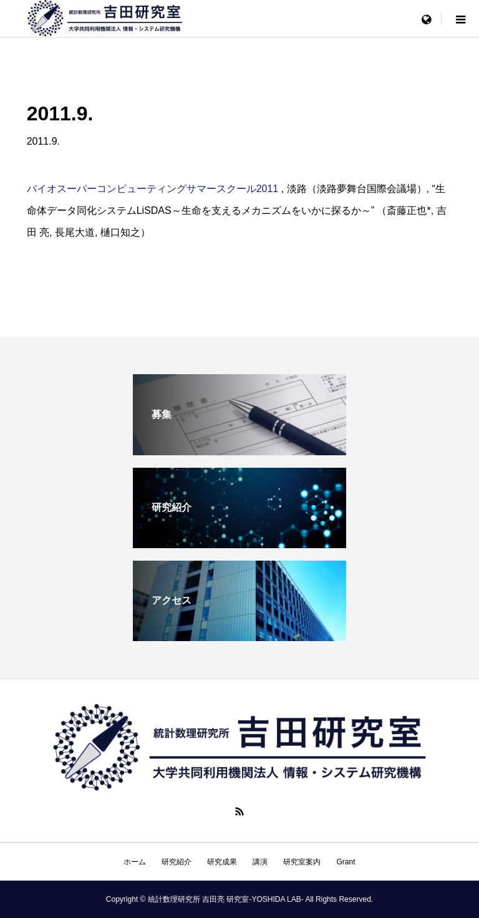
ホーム (134, 862)
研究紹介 (176, 862)
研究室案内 (302, 862)
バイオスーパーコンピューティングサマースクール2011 (153, 188)
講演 (260, 862)
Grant (345, 862)
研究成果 (222, 862)
